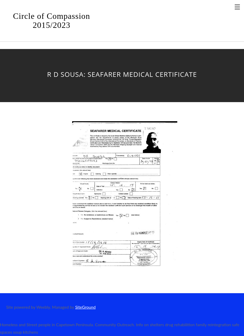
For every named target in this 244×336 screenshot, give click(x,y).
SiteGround (85, 307)
